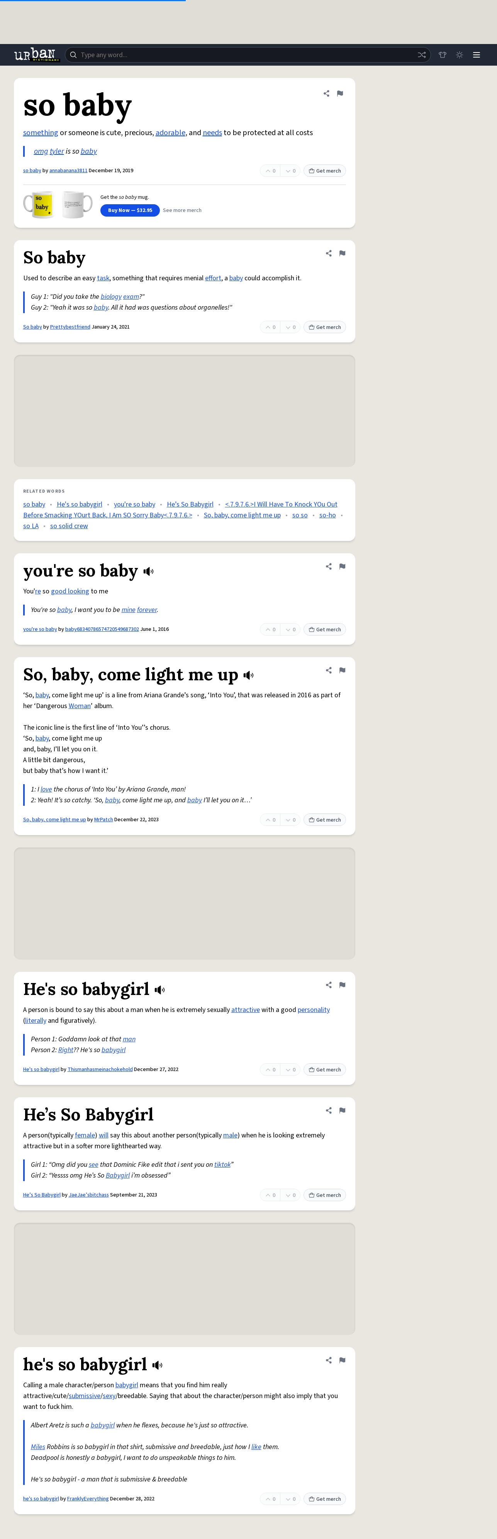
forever (147, 610)
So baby (32, 327)
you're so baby (134, 504)
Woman (80, 706)
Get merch (325, 171)
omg (41, 151)
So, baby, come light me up (242, 515)
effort (213, 278)
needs (212, 132)
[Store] (443, 55)
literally (35, 1020)
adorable (170, 132)
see (93, 1165)
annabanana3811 (68, 171)
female (85, 1135)
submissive (84, 1396)
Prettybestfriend (70, 327)
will (104, 1135)
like (256, 1447)
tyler (57, 151)
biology (111, 297)
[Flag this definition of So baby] (342, 253)
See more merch (182, 210)
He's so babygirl (79, 504)
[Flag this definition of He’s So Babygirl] (342, 1110)
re (38, 591)
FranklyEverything (88, 1499)
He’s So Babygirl (190, 504)
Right (65, 1050)
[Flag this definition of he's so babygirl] (342, 1360)
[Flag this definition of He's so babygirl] (342, 985)
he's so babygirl (41, 1499)
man (129, 1039)
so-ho (327, 515)
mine (129, 610)
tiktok (222, 1165)
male (230, 1135)
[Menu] (476, 55)
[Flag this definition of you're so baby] (342, 566)
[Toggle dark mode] (459, 55)
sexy (109, 1396)
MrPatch (103, 820)
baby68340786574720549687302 (102, 629)
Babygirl (118, 1175)
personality (314, 1010)
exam (131, 297)
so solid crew (69, 526)
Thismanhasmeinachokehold (100, 1069)
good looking (70, 591)
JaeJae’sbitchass (89, 1195)
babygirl (114, 1050)
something (40, 132)
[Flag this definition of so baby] (340, 93)
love (46, 789)
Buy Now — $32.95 (130, 210)
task (103, 278)
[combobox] (248, 55)
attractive (245, 1010)
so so (300, 515)
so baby (32, 171)
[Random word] (421, 54)
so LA (31, 526)
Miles (38, 1447)
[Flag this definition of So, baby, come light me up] (342, 670)
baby (89, 151)
